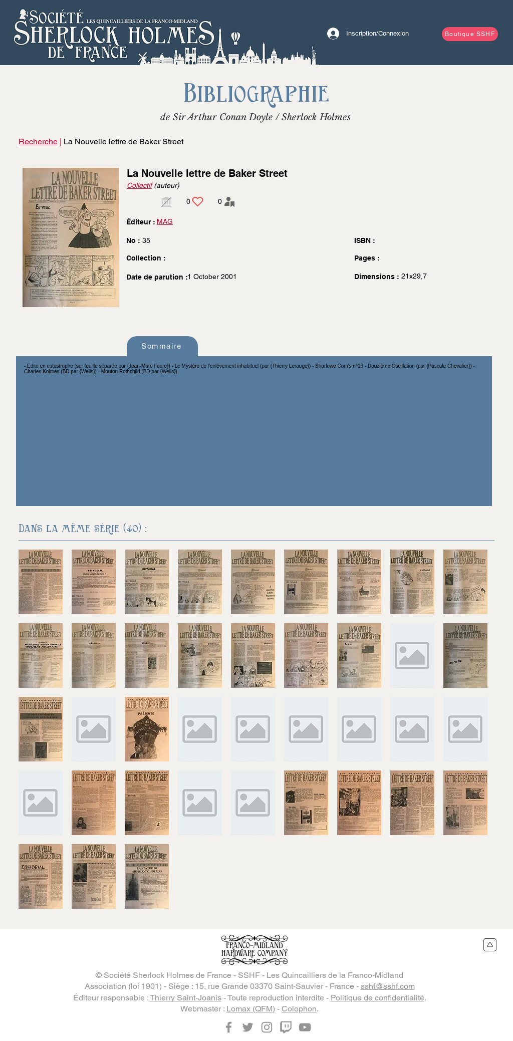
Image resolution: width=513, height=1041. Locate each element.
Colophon (299, 1008)
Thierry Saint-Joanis (185, 997)
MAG (165, 221)
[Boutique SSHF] (470, 34)
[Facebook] (228, 1027)
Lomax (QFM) (250, 1008)
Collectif (139, 185)
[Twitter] (247, 1027)
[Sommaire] (162, 346)
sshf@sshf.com (388, 986)
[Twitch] (286, 1027)
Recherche (38, 141)
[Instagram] (267, 1027)
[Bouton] (113, 32)
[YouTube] (305, 1027)
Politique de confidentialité (377, 997)
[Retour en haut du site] (490, 945)
